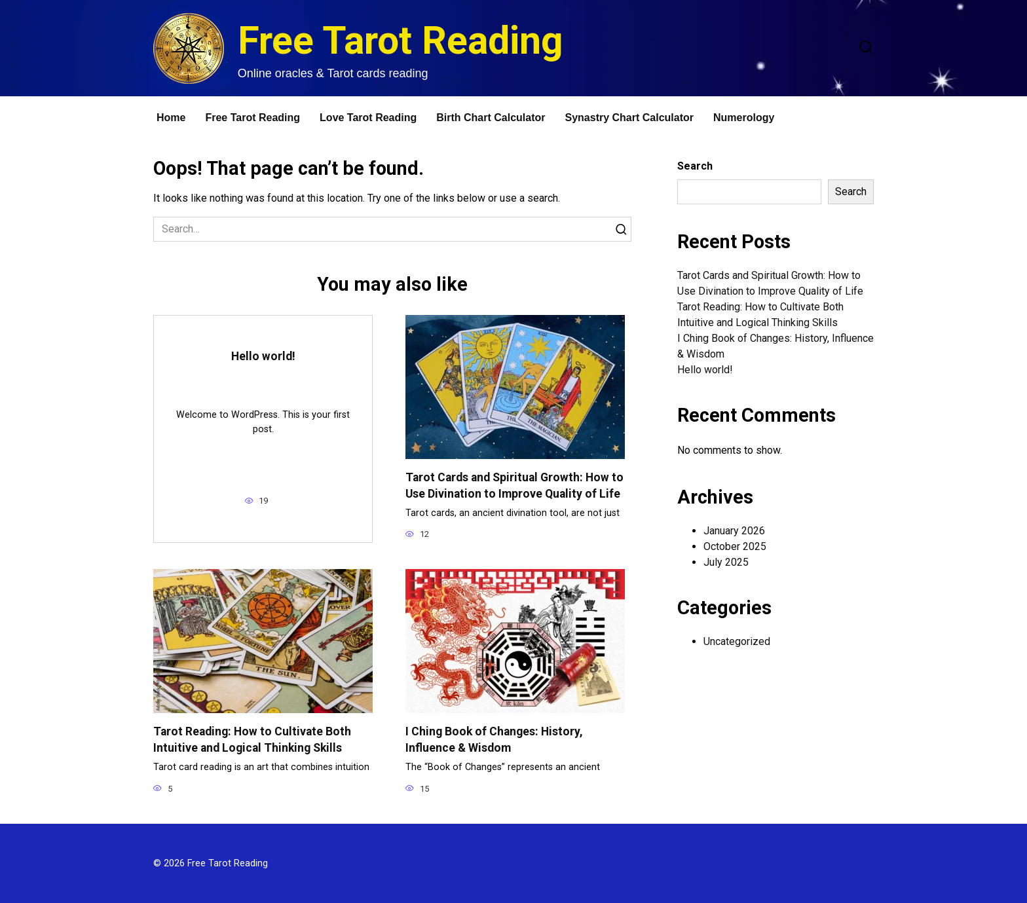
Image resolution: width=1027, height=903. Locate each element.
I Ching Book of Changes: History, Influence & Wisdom (494, 739)
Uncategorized (736, 641)
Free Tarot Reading (400, 40)
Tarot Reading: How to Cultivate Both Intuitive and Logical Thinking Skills (252, 739)
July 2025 (726, 562)
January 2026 (734, 531)
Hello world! (263, 356)
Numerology (743, 117)
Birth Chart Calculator (490, 117)
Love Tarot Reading (368, 117)
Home (171, 117)
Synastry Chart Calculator (629, 117)
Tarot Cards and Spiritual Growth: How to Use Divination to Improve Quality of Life (514, 485)
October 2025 (734, 546)
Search (695, 166)
